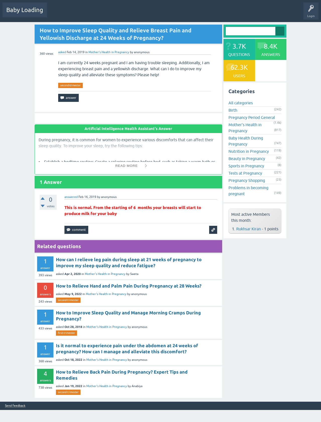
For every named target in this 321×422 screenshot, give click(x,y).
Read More (126, 166)
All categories (240, 103)
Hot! (74, 14)
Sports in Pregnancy (246, 166)
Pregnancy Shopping (246, 180)
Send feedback (15, 405)
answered (71, 197)
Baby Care (177, 14)
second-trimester (70, 85)
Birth (232, 110)
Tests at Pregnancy (245, 173)
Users (133, 14)
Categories (115, 14)
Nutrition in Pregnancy (248, 151)
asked (62, 52)
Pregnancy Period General (251, 117)
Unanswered (94, 14)
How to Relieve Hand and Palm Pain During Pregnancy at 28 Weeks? (128, 285)
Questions (57, 14)
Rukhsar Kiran (248, 229)
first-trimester (66, 332)
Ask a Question (155, 14)
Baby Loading (24, 10)
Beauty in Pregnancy (246, 158)
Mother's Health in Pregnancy (109, 52)
